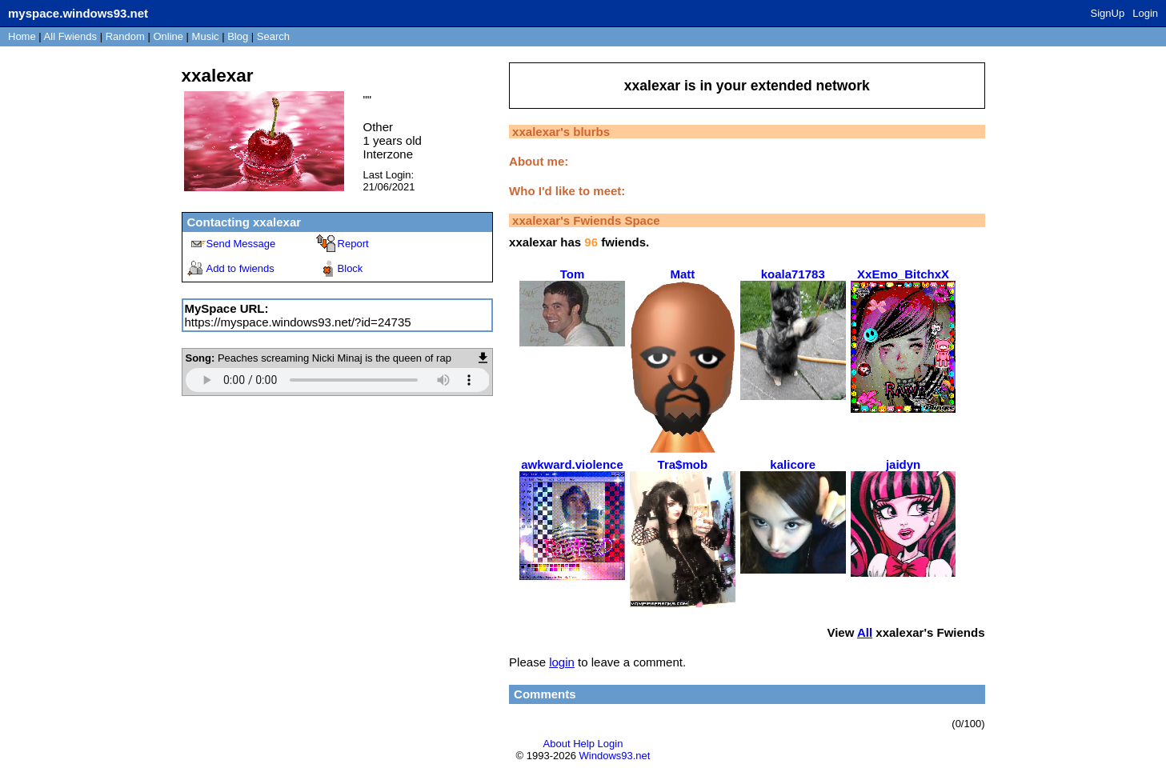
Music (205, 36)
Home (22, 36)
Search (273, 36)
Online (168, 36)
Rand (125, 36)
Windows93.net (615, 756)
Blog (237, 36)
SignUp (1108, 13)
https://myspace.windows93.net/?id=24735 (298, 322)
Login (1145, 13)
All (70, 36)
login (562, 662)
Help (584, 744)
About (557, 744)
